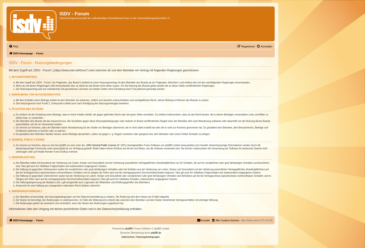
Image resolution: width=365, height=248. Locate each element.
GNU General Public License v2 (102, 145)
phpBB (128, 228)
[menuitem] (13, 46)
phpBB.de (156, 233)
